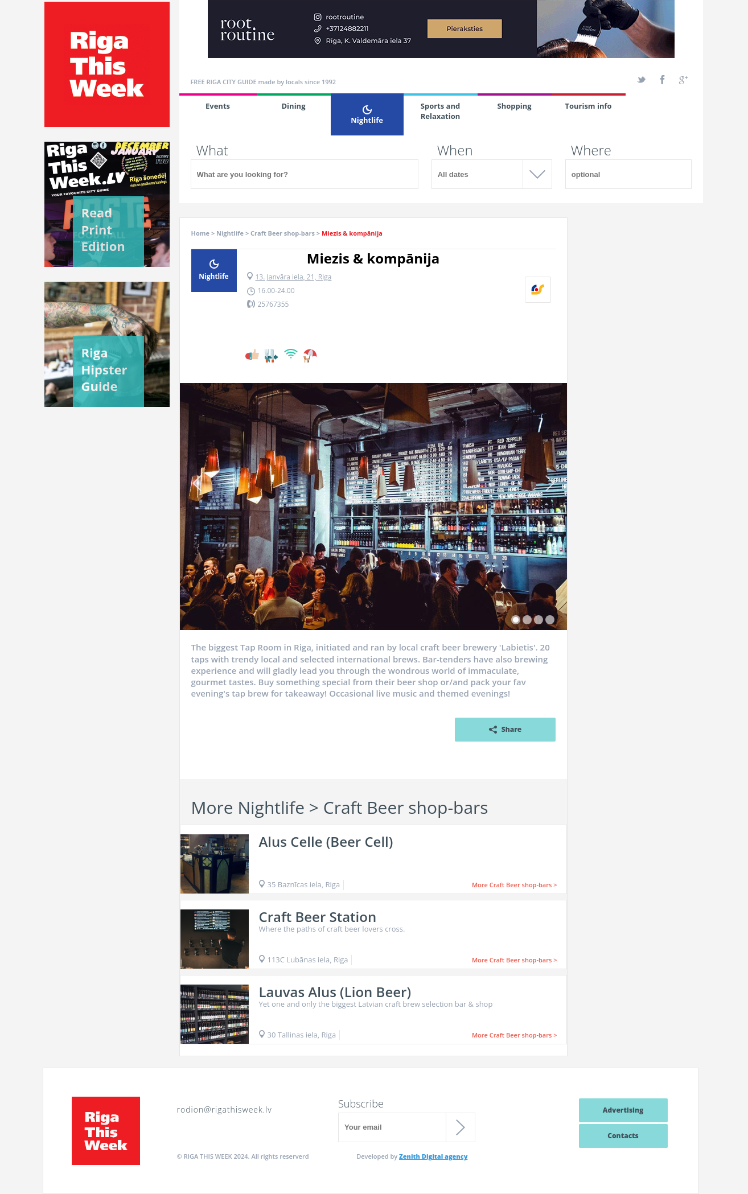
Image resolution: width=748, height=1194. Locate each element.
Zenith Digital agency (433, 1156)
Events (218, 106)
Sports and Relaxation (441, 111)
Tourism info (588, 106)
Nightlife (367, 115)
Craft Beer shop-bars (282, 233)
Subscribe (361, 1103)
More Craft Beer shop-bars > (514, 884)
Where (591, 150)
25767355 (273, 304)
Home (200, 233)
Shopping (514, 106)
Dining (294, 106)
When (455, 150)
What (212, 150)
